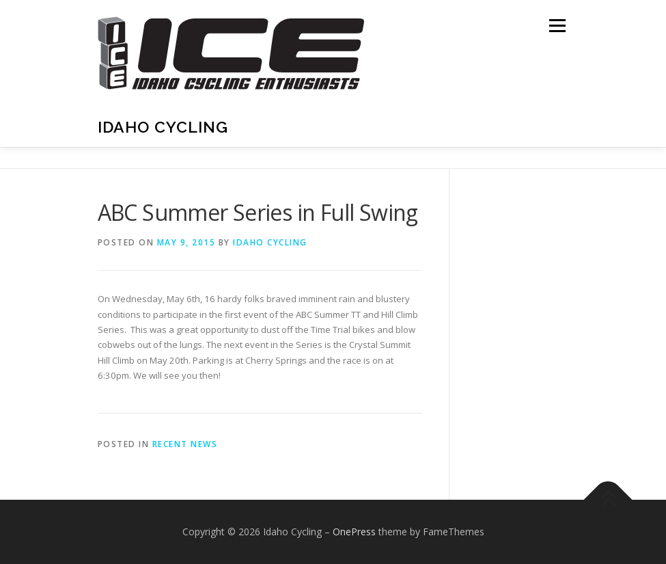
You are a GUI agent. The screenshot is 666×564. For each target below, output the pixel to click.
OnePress (354, 531)
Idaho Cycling (163, 127)
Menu (557, 25)
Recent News (185, 444)
